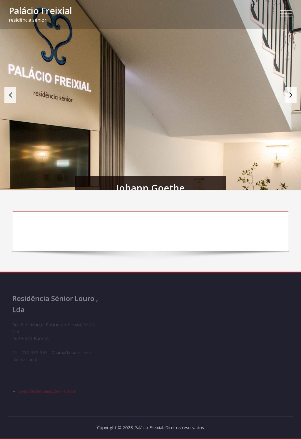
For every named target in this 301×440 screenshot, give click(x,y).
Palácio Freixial (40, 11)
